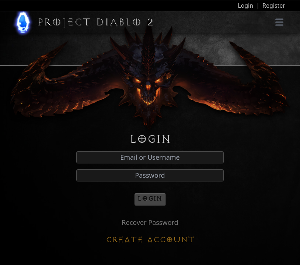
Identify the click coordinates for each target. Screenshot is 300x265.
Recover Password (150, 222)
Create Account (150, 240)
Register (273, 5)
